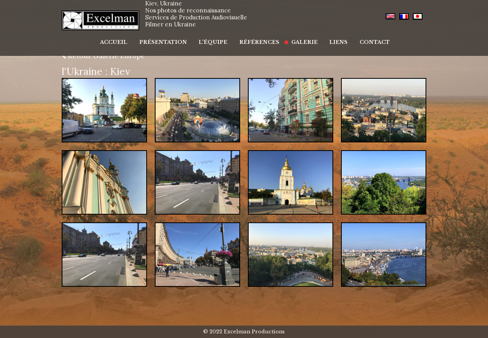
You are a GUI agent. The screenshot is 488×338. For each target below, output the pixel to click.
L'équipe (216, 38)
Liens (329, 38)
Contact (362, 38)
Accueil (124, 38)
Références (259, 38)
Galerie (299, 38)
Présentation (170, 38)
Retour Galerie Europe (103, 56)
